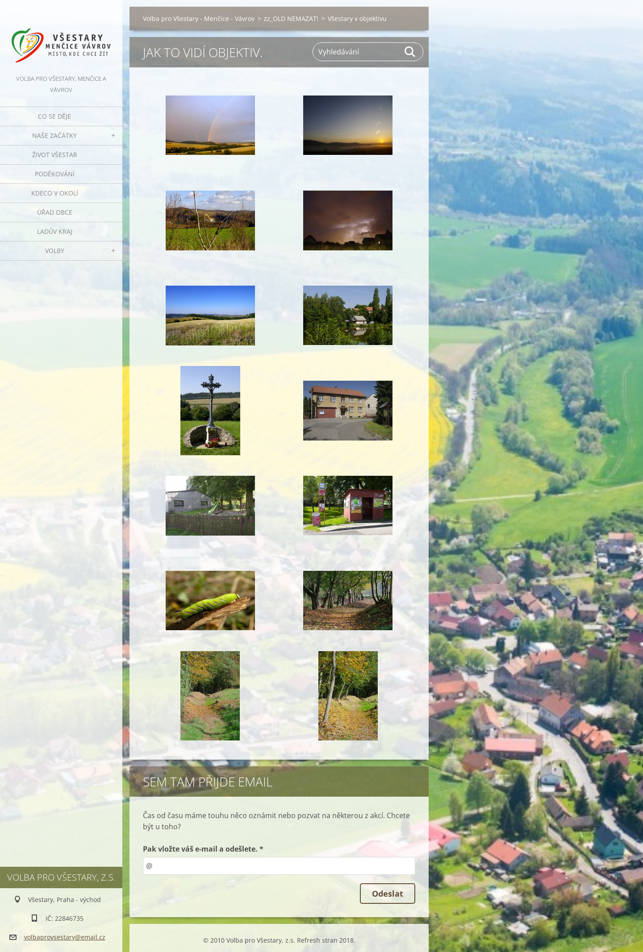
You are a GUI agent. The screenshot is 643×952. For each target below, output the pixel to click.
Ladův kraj (54, 231)
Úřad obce (54, 212)
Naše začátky (54, 135)
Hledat (410, 51)
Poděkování (55, 174)
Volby (54, 250)
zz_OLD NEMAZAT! (291, 18)
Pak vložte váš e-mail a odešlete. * (203, 849)
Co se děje (54, 116)
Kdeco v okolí (54, 193)
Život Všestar (54, 154)
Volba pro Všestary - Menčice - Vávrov (199, 18)
